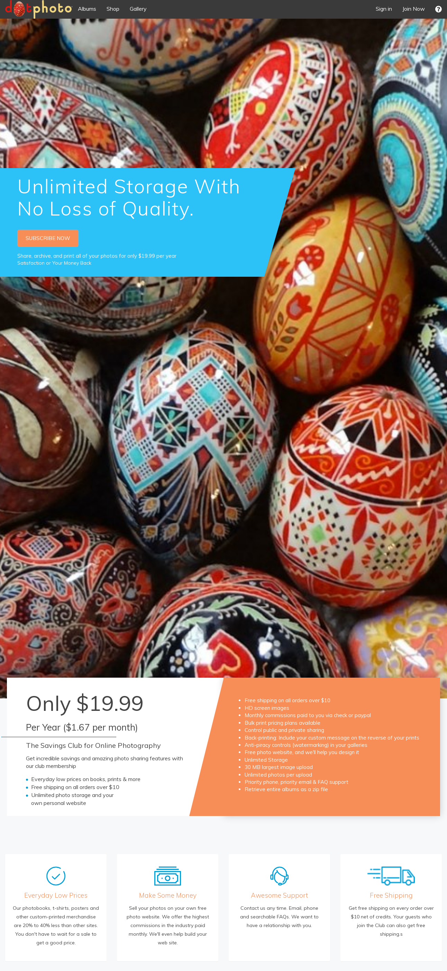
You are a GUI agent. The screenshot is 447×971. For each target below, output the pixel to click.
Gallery (138, 8)
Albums (87, 8)
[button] (438, 9)
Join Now (413, 8)
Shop (113, 8)
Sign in (384, 8)
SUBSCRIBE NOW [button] (48, 238)
